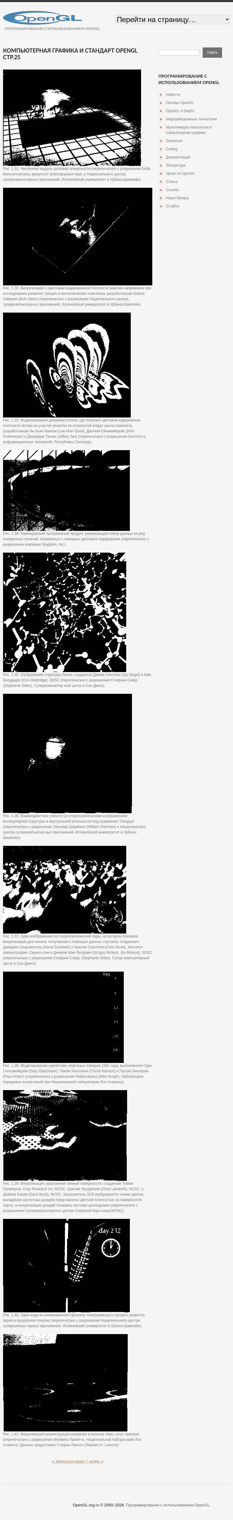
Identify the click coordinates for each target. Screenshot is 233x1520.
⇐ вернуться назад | (69, 1461)
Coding (171, 149)
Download (174, 141)
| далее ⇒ (95, 1461)
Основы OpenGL (180, 103)
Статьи (172, 182)
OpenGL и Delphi (180, 111)
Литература (176, 165)
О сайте (172, 206)
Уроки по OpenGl (180, 173)
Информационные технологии (191, 119)
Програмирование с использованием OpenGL (168, 1505)
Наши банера (177, 198)
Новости (173, 95)
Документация (178, 157)
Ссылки (172, 190)
